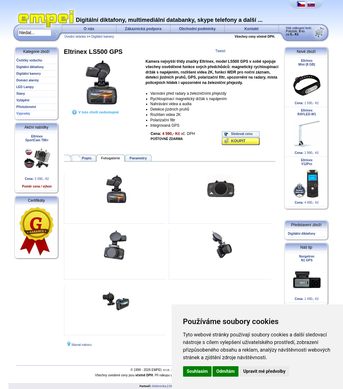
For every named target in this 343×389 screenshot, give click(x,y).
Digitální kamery (102, 36)
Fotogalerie (110, 158)
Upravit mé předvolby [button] (264, 371)
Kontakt (252, 29)
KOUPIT (238, 141)
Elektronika (159, 386)
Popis (87, 158)
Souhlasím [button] (197, 371)
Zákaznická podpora (143, 29)
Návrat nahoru (82, 345)
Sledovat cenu (242, 134)
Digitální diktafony (300, 233)
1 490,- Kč (307, 278)
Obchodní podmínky (197, 29)
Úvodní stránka (75, 36)
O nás (89, 29)
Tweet (220, 51)
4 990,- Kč (307, 181)
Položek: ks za (299, 31)
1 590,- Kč (307, 82)
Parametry (138, 158)
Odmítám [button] (225, 371)
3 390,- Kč (37, 161)
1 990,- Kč (307, 132)
